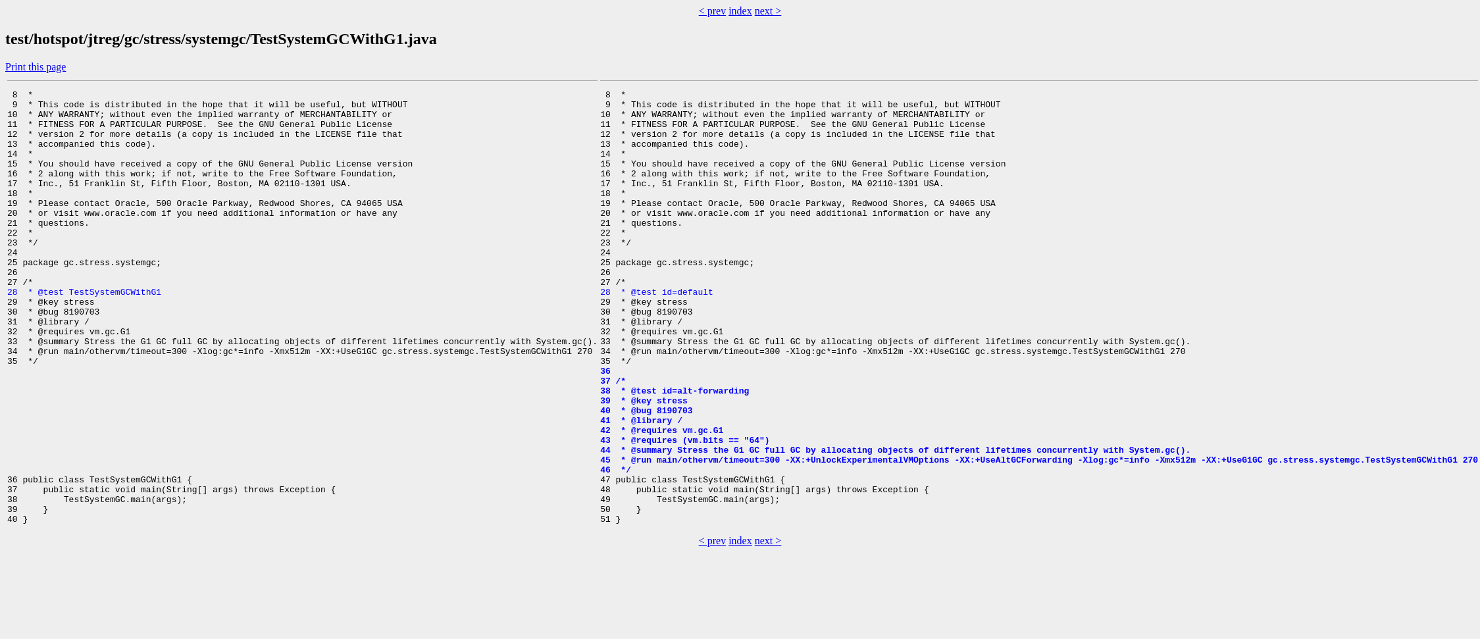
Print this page (35, 66)
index (740, 10)
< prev (712, 10)
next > (768, 10)
